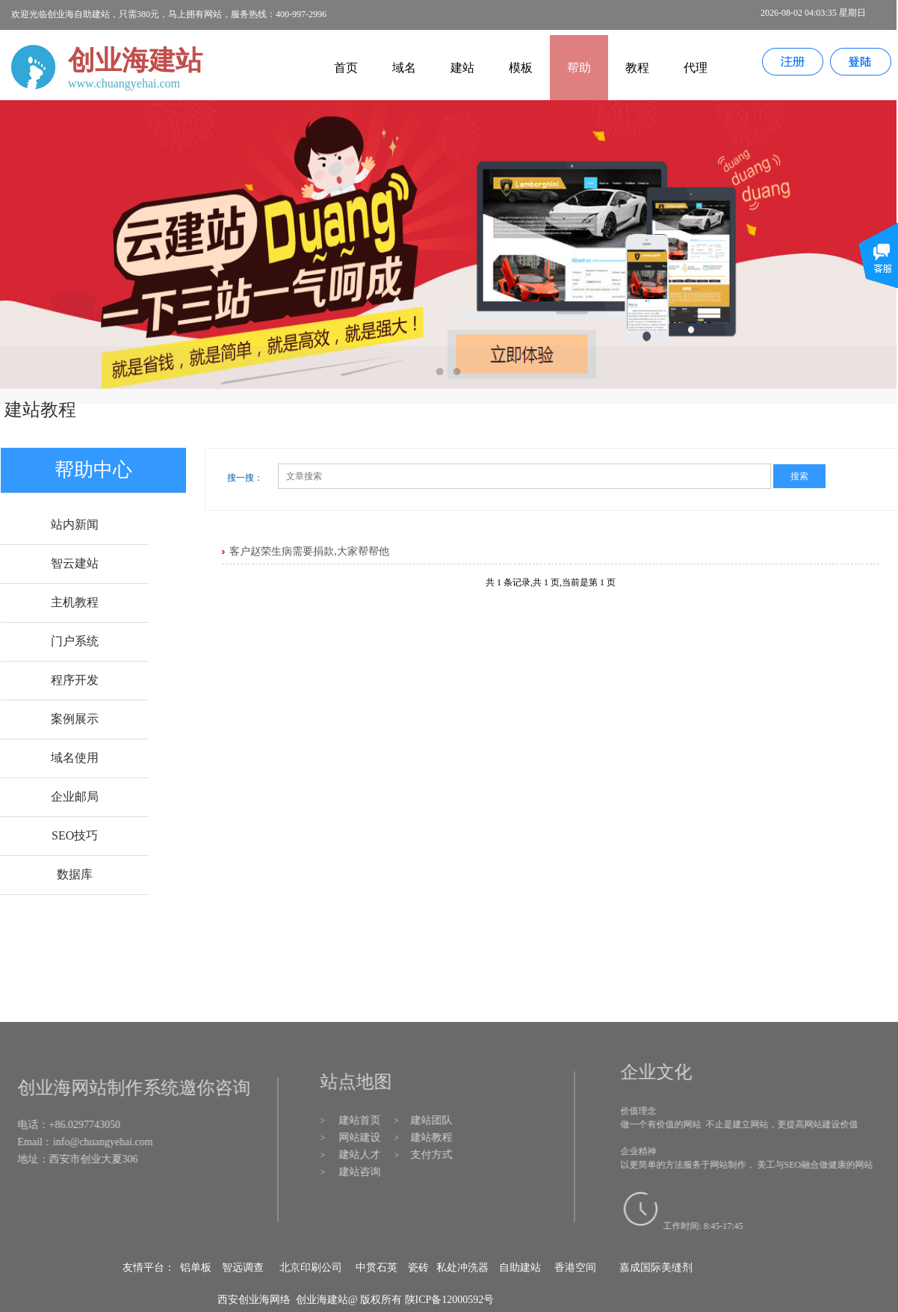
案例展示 (75, 718)
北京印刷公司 (310, 1267)
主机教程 (75, 602)
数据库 (75, 874)
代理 (695, 68)
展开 (878, 267)
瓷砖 (418, 1267)
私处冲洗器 (462, 1267)
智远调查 (243, 1267)
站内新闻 (75, 524)
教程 (637, 68)
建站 (462, 68)
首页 (346, 68)
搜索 (799, 476)
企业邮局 (75, 796)
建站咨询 (363, 1171)
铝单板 (195, 1267)
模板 (521, 68)
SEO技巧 (75, 835)
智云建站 (75, 563)
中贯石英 (376, 1267)
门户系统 (75, 641)
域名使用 (75, 757)
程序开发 (75, 680)
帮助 (579, 68)
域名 (404, 68)
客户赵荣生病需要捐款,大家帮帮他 (309, 551)
